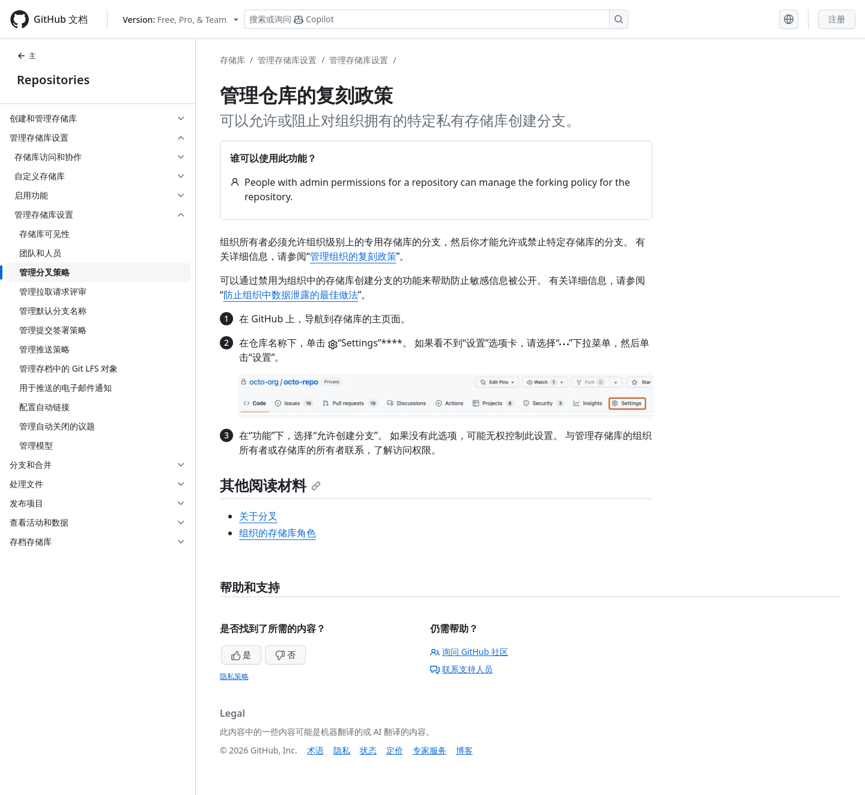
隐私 (341, 750)
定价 (394, 750)
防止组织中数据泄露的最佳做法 (290, 294)
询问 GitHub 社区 (469, 651)
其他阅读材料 (270, 485)
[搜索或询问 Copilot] (436, 19)
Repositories (53, 80)
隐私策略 (234, 676)
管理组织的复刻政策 (353, 256)
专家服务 (429, 750)
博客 (464, 750)
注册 (836, 19)
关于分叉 (258, 516)
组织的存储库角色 (277, 532)
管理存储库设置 (287, 60)
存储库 (232, 60)
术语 (315, 750)
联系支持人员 (461, 669)
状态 (368, 750)
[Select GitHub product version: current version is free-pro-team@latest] (180, 19)
